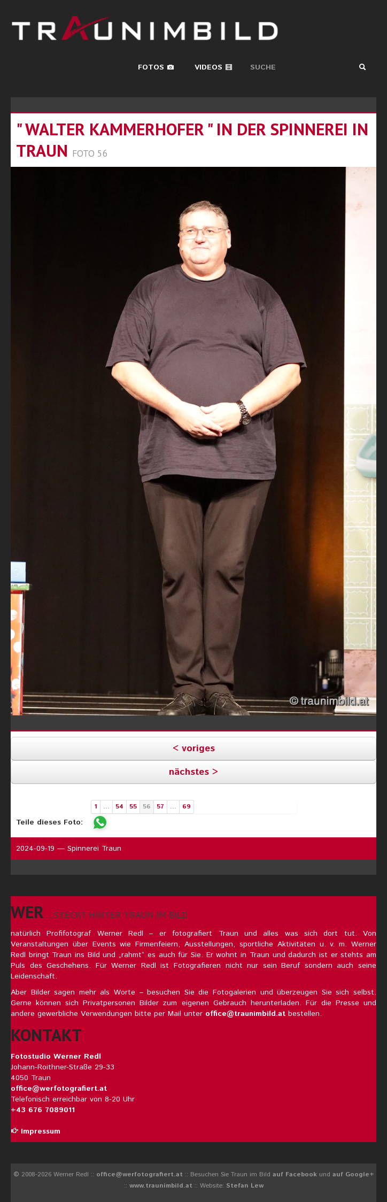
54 (119, 806)
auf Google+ (353, 1174)
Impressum (35, 1131)
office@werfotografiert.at (59, 1088)
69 (186, 806)
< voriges (194, 749)
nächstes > (193, 772)
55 (133, 806)
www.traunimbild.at (160, 1185)
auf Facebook (295, 1174)
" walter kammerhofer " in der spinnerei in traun (192, 139)
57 (160, 806)
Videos (214, 67)
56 (147, 806)
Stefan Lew (245, 1185)
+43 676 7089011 (43, 1110)
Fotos (156, 67)
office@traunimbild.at (245, 1013)
